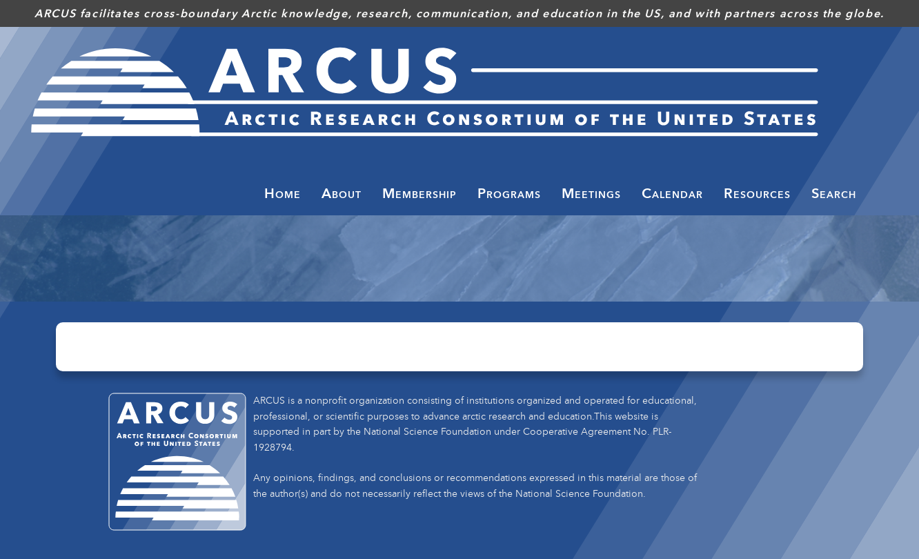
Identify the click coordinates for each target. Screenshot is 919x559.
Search (833, 193)
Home (282, 193)
